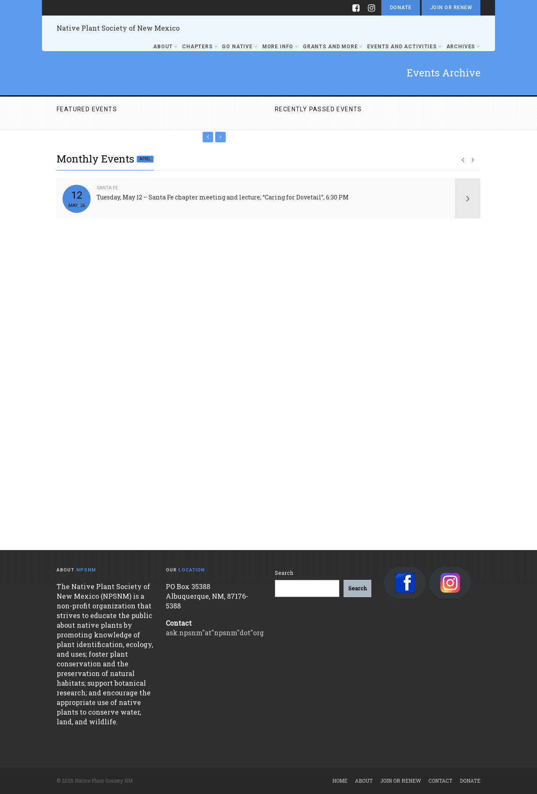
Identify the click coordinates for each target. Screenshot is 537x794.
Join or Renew (451, 7)
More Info (280, 47)
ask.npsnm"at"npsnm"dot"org (215, 632)
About (165, 47)
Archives (463, 47)
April (145, 159)
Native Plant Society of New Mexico (118, 28)
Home (339, 780)
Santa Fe (107, 188)
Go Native (240, 47)
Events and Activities (404, 47)
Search (284, 573)
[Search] (357, 588)
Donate (401, 7)
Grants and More (333, 47)
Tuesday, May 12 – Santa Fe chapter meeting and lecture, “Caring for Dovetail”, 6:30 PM (222, 197)
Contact (440, 780)
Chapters (200, 47)
